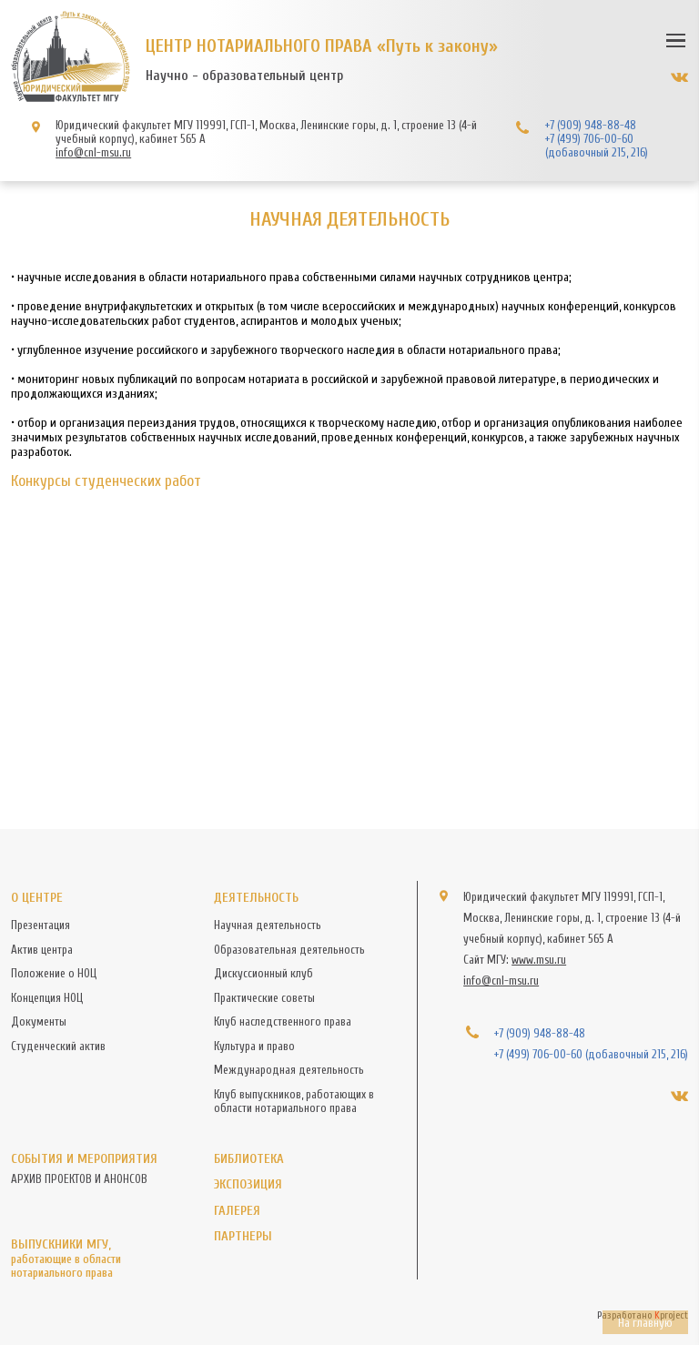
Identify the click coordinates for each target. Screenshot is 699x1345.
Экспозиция (248, 1184)
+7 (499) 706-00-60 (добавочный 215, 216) (596, 145)
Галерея (237, 1211)
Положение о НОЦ (53, 973)
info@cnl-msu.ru (93, 152)
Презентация (40, 925)
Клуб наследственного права (282, 1021)
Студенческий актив (58, 1046)
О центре (37, 897)
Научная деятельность (267, 925)
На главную (645, 1323)
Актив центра (42, 949)
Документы (38, 1021)
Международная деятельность (289, 1070)
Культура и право (254, 1046)
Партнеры (243, 1236)
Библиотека (249, 1159)
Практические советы (264, 998)
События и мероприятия (84, 1159)
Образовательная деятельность (289, 949)
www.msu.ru (539, 959)
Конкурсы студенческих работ (106, 481)
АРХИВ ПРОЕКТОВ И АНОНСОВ (79, 1179)
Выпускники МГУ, (102, 1258)
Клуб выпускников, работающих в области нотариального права (294, 1101)
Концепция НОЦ (47, 998)
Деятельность (256, 897)
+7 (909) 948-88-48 (590, 125)
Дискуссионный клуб (263, 973)
